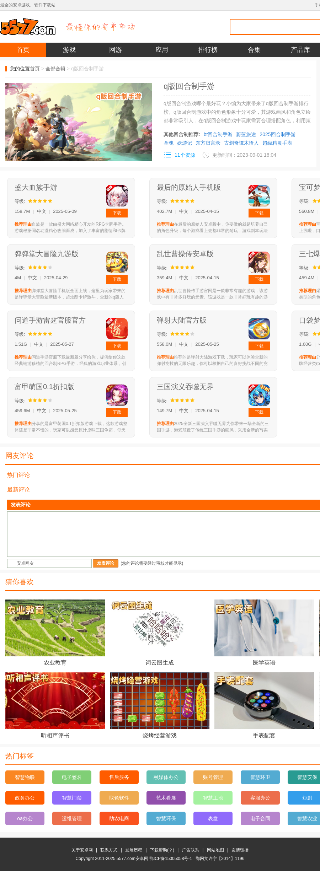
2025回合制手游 (277, 134)
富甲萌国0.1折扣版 (44, 387)
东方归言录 (208, 143)
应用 (161, 49)
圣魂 (169, 143)
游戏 (69, 49)
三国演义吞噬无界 (185, 387)
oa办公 (25, 818)
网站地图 (215, 850)
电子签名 (72, 777)
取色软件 (119, 798)
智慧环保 (166, 818)
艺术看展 (166, 798)
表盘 (213, 818)
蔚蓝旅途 (246, 134)
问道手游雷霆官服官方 (50, 320)
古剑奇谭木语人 (241, 143)
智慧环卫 (260, 777)
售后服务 (119, 777)
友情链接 (240, 850)
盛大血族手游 (36, 187)
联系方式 (108, 850)
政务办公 (25, 798)
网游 (115, 49)
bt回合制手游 (218, 134)
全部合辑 (55, 68)
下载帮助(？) (162, 850)
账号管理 (213, 777)
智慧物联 (25, 777)
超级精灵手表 (277, 143)
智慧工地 (213, 798)
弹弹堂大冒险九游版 (47, 254)
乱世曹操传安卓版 (185, 254)
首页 (23, 49)
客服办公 (260, 798)
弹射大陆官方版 (182, 320)
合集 (254, 49)
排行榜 (208, 49)
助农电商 (119, 818)
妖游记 (184, 143)
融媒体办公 (166, 777)
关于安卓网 (82, 850)
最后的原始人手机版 (189, 187)
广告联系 (190, 850)
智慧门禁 (72, 798)
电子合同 (260, 818)
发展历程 (133, 850)
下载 (117, 212)
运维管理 (72, 818)
